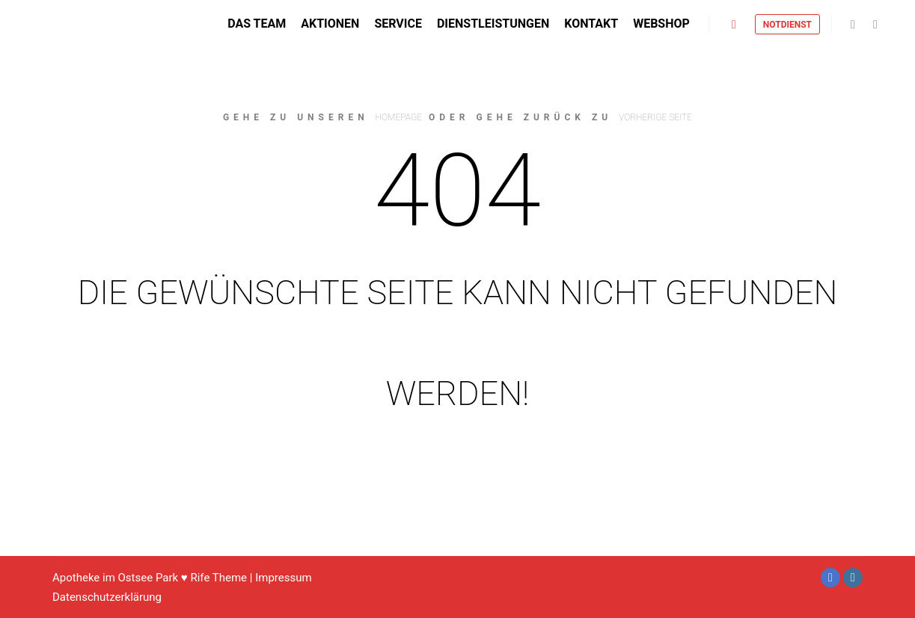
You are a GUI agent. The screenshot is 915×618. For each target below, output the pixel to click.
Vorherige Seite (655, 117)
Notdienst (787, 25)
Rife (199, 577)
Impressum (283, 577)
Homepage (399, 117)
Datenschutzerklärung (107, 597)
